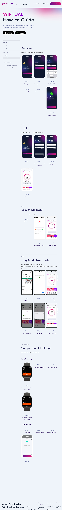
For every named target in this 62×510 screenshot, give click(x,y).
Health (28, 506)
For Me (16, 3)
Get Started (50, 506)
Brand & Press (58, 507)
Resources (46, 3)
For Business (25, 3)
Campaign (36, 3)
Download (56, 3)
